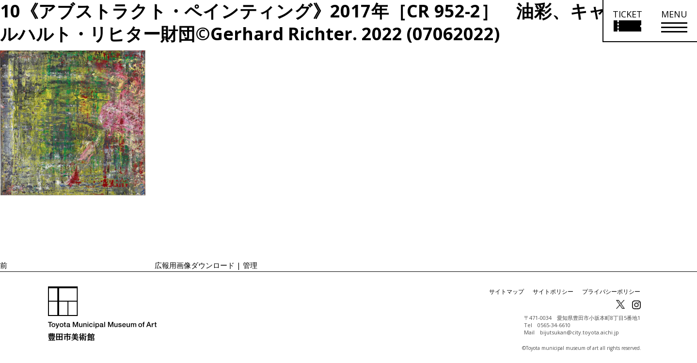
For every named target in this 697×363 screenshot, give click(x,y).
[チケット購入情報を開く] (626, 21)
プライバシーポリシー (611, 291)
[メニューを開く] (674, 21)
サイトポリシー (553, 291)
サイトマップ (506, 291)
